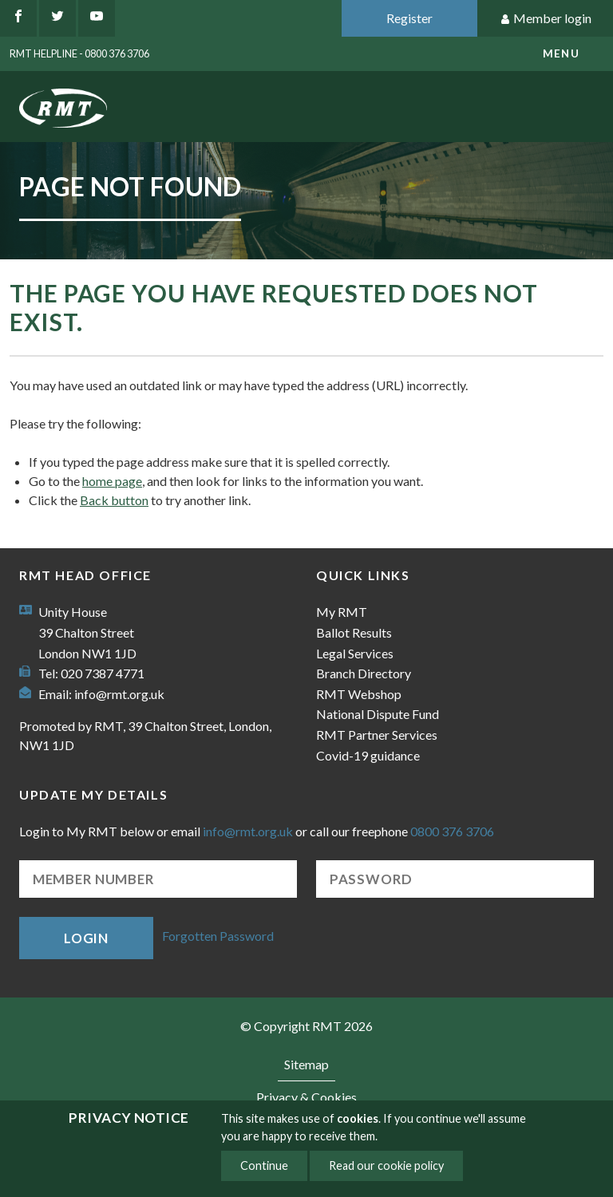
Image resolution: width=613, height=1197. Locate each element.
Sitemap (306, 1064)
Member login (545, 18)
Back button (114, 500)
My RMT (341, 611)
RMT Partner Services (376, 734)
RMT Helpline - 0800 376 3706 (79, 53)
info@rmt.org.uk (119, 693)
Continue (264, 1165)
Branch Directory (363, 673)
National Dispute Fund (377, 713)
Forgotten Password (218, 936)
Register (409, 18)
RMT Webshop (358, 693)
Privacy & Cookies (306, 1096)
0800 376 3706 (452, 831)
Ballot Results (354, 632)
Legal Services (355, 653)
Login (86, 938)
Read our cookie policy (386, 1165)
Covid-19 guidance (368, 755)
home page (112, 480)
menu (561, 53)
